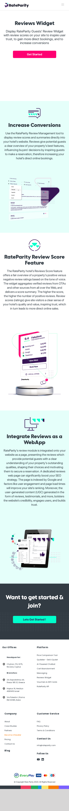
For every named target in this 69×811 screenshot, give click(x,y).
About (7, 721)
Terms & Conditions (46, 730)
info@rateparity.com (46, 745)
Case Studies (10, 726)
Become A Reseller (12, 735)
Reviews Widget (44, 677)
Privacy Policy (43, 726)
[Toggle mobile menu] (63, 4)
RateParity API (43, 686)
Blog (7, 750)
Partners (8, 730)
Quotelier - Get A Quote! (47, 659)
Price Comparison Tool (47, 655)
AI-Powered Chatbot (46, 664)
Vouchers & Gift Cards (47, 682)
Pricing (7, 739)
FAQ (38, 721)
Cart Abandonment (46, 668)
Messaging (42, 673)
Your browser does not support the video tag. (34, 76)
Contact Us (9, 744)
